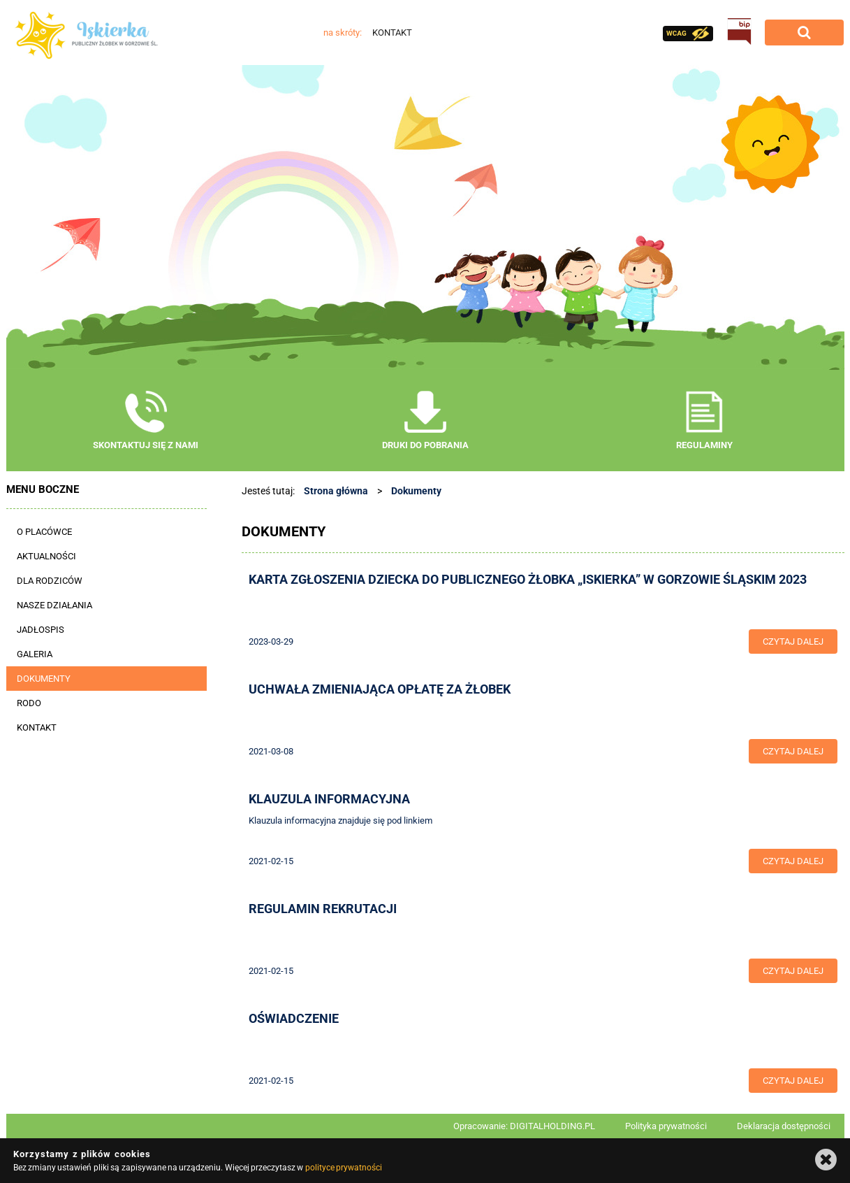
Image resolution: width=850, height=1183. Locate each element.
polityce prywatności (343, 1168)
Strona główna (336, 490)
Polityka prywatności (666, 1126)
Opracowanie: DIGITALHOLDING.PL (524, 1126)
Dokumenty (416, 490)
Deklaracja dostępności (783, 1126)
